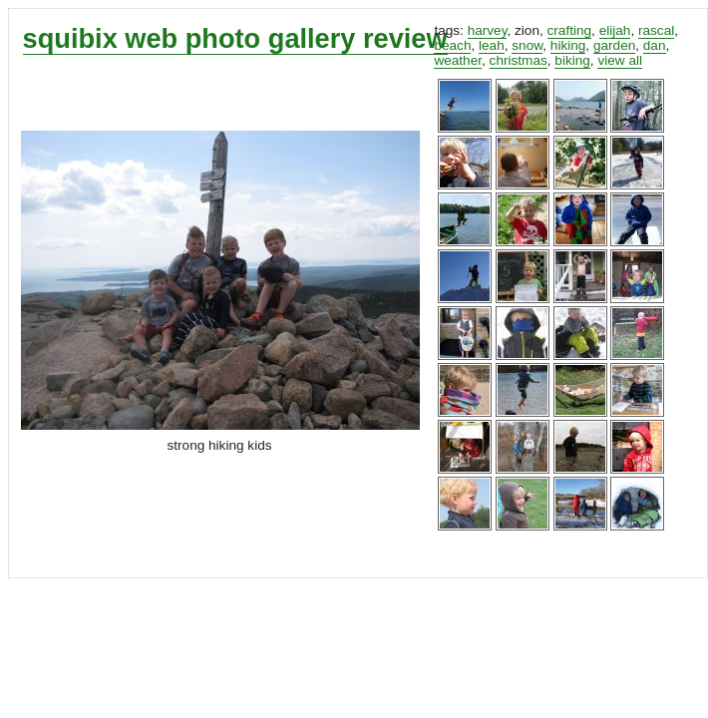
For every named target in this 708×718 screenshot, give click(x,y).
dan (654, 45)
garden (614, 45)
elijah (615, 30)
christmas (518, 60)
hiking (568, 45)
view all (619, 60)
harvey (488, 30)
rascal (656, 30)
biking (572, 60)
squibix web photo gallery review (235, 38)
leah (492, 45)
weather (458, 60)
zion (527, 30)
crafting (569, 30)
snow (527, 45)
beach (452, 45)
